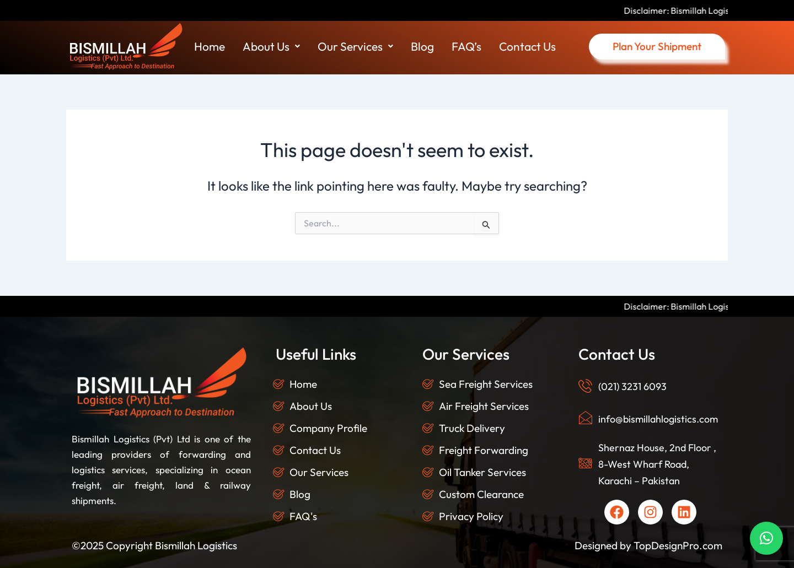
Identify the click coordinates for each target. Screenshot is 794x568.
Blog (422, 46)
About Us (271, 46)
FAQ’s (466, 46)
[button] (271, 47)
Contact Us (527, 46)
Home (209, 46)
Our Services (355, 46)
